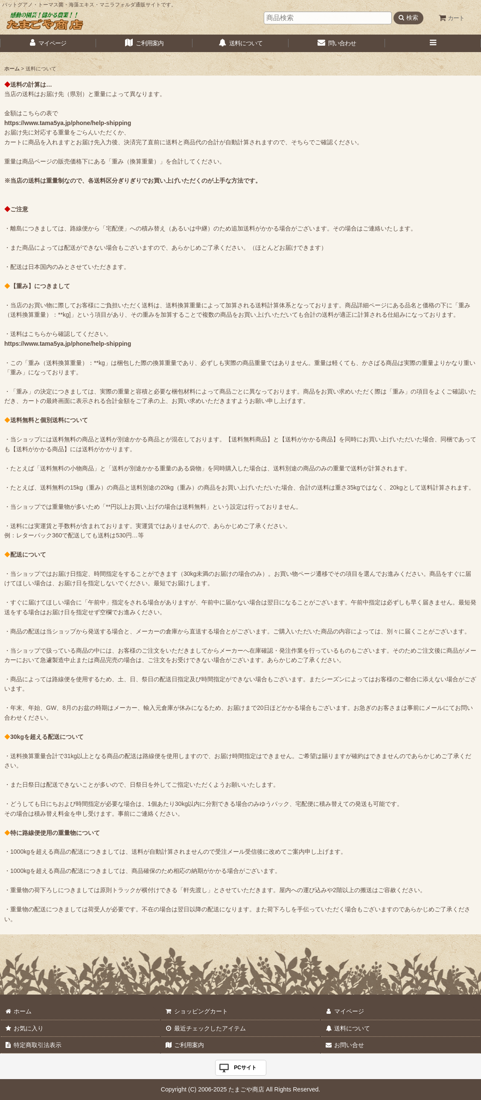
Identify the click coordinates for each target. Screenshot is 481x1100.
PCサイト (245, 1068)
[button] (433, 43)
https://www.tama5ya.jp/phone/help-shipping (67, 123)
